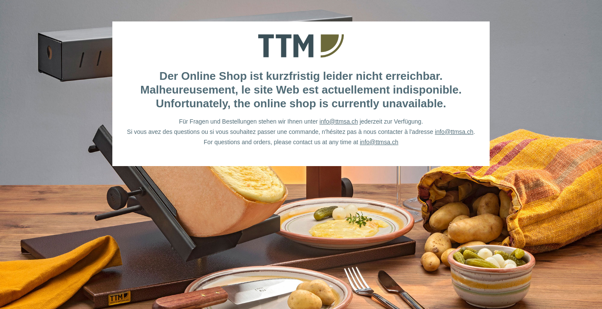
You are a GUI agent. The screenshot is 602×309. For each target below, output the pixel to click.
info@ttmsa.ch (338, 121)
